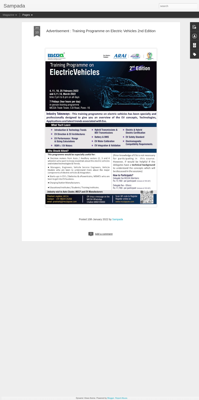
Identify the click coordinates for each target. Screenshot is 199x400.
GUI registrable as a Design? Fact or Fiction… (93, 355)
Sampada (117, 198)
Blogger (110, 398)
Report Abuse (121, 398)
